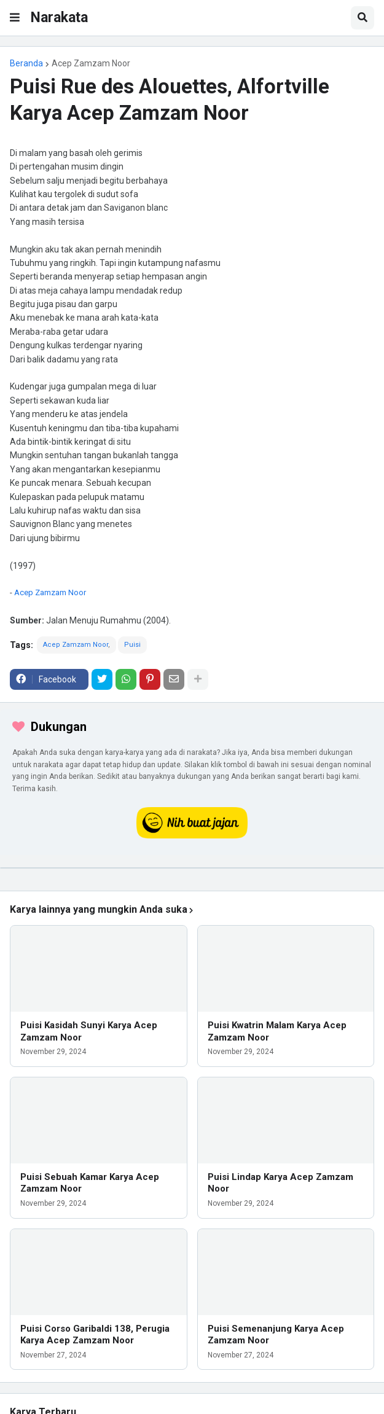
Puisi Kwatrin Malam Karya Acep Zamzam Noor (277, 1031)
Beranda (26, 63)
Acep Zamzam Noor (91, 63)
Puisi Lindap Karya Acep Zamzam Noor (280, 1183)
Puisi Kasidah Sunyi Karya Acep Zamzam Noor (88, 1031)
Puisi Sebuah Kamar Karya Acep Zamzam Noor (89, 1183)
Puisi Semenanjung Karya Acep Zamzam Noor (276, 1334)
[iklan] (192, 868)
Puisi (132, 645)
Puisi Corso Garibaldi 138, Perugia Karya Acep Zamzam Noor (95, 1334)
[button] (14, 17)
